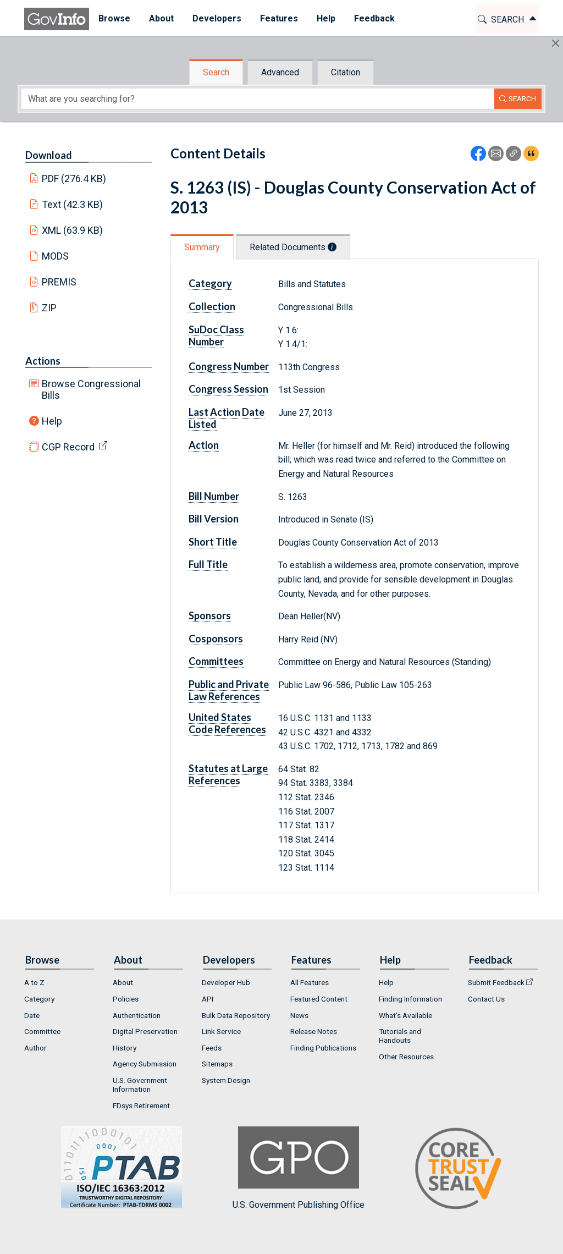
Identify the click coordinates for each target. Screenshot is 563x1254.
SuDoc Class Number (216, 335)
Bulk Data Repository (236, 1015)
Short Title (213, 542)
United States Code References (227, 723)
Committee (42, 1031)
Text (72, 204)
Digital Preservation (145, 1031)
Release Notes (313, 1031)
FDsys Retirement (141, 1105)
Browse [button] (114, 18)
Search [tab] (216, 72)
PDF (74, 178)
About (123, 982)
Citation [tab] (345, 72)
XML (72, 230)
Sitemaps (217, 1063)
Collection (212, 306)
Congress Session (228, 389)
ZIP (49, 308)
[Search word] (257, 99)
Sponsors (210, 615)
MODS (55, 256)
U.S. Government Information (140, 1084)
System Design (226, 1080)
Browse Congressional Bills (91, 389)
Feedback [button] (374, 18)
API (207, 998)
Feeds (212, 1047)
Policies (126, 998)
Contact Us (486, 998)
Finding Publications (323, 1047)
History (124, 1047)
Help (52, 421)
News (299, 1015)
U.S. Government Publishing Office (299, 1167)
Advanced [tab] (280, 72)
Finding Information (410, 998)
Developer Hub (226, 982)
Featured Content (318, 998)
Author (35, 1047)
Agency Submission (144, 1063)
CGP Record (68, 447)
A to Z (34, 982)
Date (32, 1015)
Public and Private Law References (229, 690)
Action (204, 445)
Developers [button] (216, 18)
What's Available (405, 1015)
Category (210, 283)
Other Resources (406, 1056)
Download (48, 155)
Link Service (221, 1031)
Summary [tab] (202, 247)
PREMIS (59, 282)
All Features (309, 982)
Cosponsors (216, 638)
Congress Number (229, 366)
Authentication (137, 1015)
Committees (216, 661)
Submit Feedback (496, 982)
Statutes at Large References (228, 774)
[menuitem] (114, 19)
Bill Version (214, 519)
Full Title (208, 564)
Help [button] (326, 18)
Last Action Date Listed (226, 418)
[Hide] (555, 43)
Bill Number (214, 496)
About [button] (161, 18)
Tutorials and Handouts (400, 1035)
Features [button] (279, 18)
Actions (42, 361)
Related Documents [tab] (293, 247)
